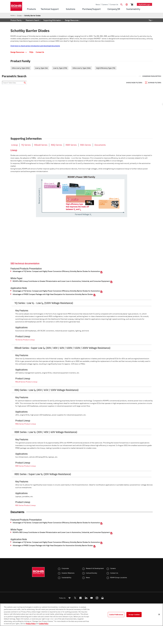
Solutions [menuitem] (70, 8)
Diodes (19, 15)
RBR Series (71, 145)
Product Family (16, 20)
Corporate (65, 568)
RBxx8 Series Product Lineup (26, 381)
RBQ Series (56, 145)
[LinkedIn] (86, 597)
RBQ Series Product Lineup (25, 424)
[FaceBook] (80, 597)
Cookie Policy (43, 623)
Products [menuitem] (31, 8)
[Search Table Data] (14, 83)
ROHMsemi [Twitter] (75, 597)
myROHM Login (144, 4)
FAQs (31, 52)
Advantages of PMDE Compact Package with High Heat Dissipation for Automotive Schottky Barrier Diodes (53, 294)
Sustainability (66, 577)
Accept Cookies (134, 614)
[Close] (159, 614)
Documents (100, 145)
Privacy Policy (30, 623)
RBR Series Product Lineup (25, 466)
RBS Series (85, 145)
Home (12, 15)
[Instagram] (96, 597)
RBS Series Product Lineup (25, 505)
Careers (105, 4)
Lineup (14, 145)
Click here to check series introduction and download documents (35, 46)
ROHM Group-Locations (118, 577)
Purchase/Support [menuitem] (91, 8)
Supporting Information (52, 20)
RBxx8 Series (40, 145)
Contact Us (114, 4)
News (98, 4)
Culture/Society (91, 573)
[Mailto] (102, 597)
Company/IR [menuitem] (113, 8)
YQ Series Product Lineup (25, 339)
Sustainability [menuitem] (133, 8)
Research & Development (95, 568)
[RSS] (69, 597)
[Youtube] (91, 597)
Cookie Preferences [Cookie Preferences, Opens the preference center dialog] (116, 614)
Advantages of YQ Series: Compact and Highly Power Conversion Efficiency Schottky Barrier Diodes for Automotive (56, 271)
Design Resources (72, 20)
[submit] (24, 83)
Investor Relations (68, 573)
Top (150, 20)
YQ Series (26, 145)
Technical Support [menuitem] (50, 8)
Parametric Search (32, 20)
